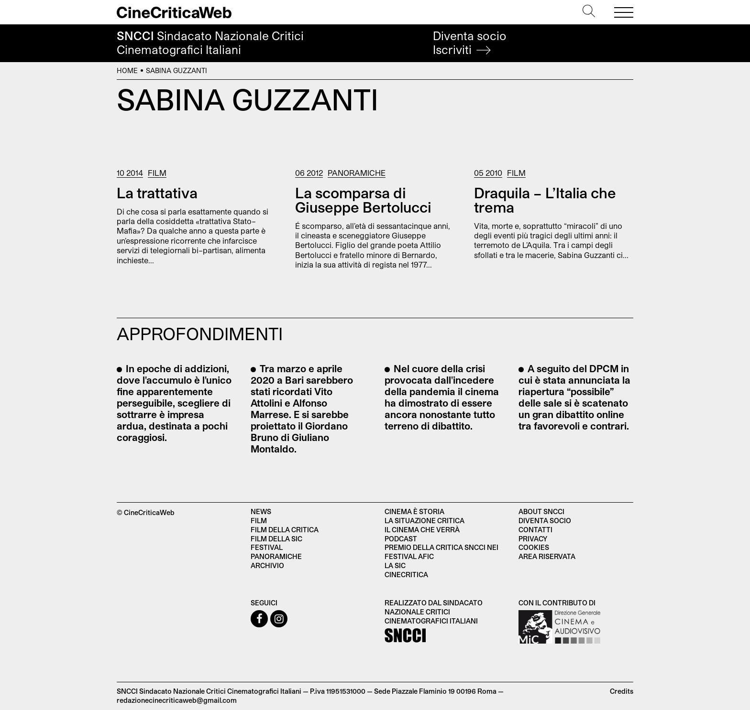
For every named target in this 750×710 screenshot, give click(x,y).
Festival (267, 547)
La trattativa (157, 192)
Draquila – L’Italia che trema (545, 199)
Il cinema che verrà (422, 530)
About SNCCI (541, 511)
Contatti (535, 530)
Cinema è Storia (414, 511)
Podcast (401, 539)
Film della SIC (276, 539)
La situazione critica (424, 520)
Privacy (532, 539)
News (261, 511)
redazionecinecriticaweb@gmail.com (177, 700)
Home (127, 70)
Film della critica (285, 530)
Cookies (533, 547)
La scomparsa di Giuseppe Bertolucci (363, 199)
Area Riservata (546, 556)
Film (157, 172)
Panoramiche (357, 172)
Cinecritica (406, 574)
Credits (621, 691)
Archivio (267, 565)
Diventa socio (470, 42)
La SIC (395, 565)
